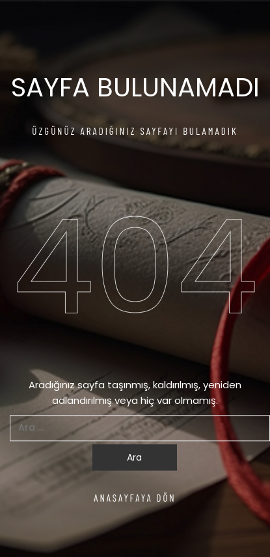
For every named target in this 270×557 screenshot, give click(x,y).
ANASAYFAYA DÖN (135, 498)
